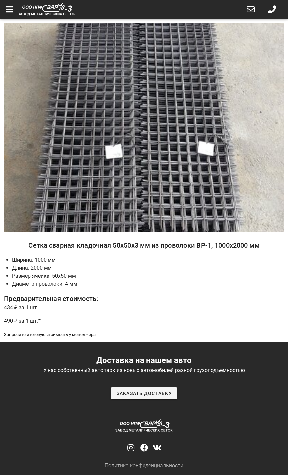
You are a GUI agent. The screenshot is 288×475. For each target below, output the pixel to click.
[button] (250, 9)
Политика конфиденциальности (144, 465)
